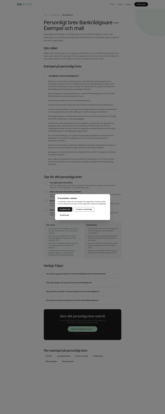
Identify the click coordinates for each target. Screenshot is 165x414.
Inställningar (64, 215)
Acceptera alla (65, 209)
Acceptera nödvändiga (84, 209)
